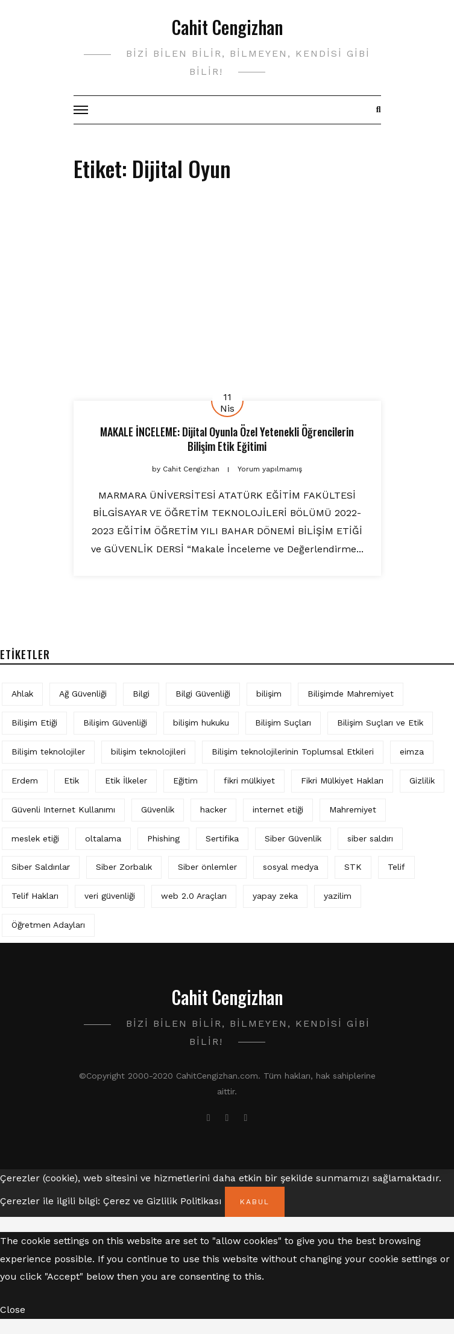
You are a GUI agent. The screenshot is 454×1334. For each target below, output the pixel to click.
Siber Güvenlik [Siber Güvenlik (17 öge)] (293, 838)
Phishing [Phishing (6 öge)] (163, 838)
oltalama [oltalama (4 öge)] (103, 838)
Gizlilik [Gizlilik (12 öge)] (422, 780)
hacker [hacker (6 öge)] (213, 809)
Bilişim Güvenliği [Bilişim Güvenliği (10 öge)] (115, 722)
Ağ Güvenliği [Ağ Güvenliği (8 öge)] (83, 693)
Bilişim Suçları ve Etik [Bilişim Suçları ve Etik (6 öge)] (380, 722)
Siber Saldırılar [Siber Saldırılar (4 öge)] (40, 867)
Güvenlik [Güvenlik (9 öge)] (157, 809)
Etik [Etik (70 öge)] (71, 780)
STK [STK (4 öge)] (353, 867)
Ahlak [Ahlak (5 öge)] (22, 693)
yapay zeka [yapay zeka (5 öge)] (275, 896)
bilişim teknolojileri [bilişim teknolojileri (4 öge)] (148, 751)
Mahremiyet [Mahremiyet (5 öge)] (352, 809)
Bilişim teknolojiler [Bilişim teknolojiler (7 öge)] (48, 751)
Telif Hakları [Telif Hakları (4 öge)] (34, 896)
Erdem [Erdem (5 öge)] (24, 780)
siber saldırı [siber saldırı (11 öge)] (370, 838)
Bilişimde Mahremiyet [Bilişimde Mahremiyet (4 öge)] (350, 693)
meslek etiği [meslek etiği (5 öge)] (35, 838)
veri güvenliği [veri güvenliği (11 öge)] (109, 896)
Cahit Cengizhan (227, 26)
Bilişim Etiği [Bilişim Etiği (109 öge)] (34, 722)
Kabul (255, 1202)
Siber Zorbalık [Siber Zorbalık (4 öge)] (124, 867)
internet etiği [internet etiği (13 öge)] (278, 809)
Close (12, 1309)
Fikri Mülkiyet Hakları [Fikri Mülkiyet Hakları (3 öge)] (342, 780)
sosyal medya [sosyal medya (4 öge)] (290, 867)
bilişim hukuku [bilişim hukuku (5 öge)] (201, 722)
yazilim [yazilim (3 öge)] (338, 896)
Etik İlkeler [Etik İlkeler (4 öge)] (126, 780)
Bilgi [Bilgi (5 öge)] (141, 693)
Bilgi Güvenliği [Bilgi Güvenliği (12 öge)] (202, 693)
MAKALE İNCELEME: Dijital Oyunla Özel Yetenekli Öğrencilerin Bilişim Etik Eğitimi (227, 438)
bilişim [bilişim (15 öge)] (269, 693)
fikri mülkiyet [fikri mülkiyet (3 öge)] (249, 780)
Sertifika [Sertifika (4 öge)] (222, 838)
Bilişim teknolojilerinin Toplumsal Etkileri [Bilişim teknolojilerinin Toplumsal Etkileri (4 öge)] (293, 751)
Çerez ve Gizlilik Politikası (162, 1201)
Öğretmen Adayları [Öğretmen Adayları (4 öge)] (48, 925)
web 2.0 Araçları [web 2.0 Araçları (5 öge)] (194, 896)
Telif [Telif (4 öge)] (396, 867)
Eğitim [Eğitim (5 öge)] (185, 780)
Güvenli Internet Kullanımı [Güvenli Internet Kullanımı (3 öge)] (63, 809)
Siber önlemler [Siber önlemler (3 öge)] (207, 867)
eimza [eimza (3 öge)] (412, 751)
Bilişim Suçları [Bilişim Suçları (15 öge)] (283, 722)
